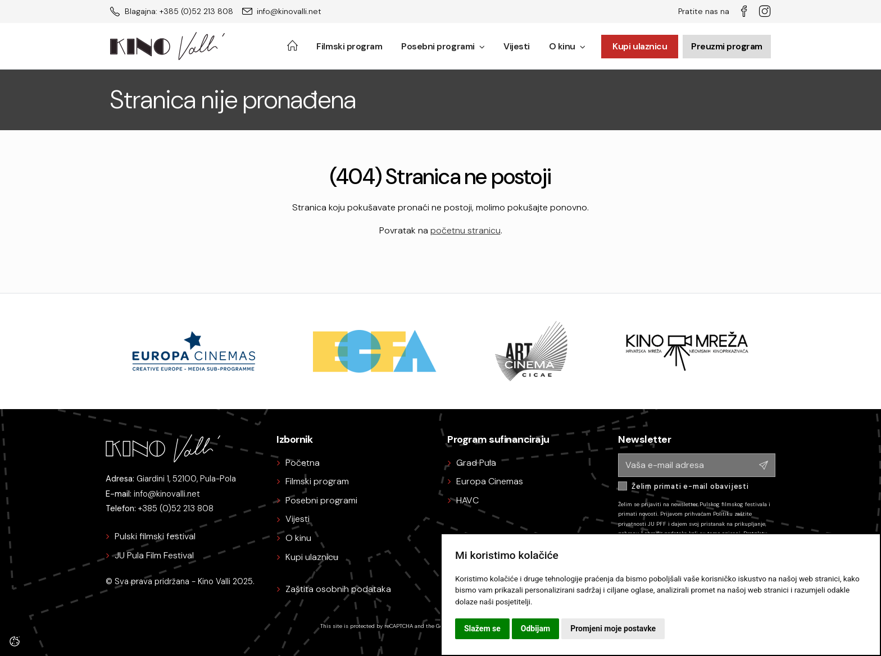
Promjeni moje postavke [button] (613, 628)
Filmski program (349, 46)
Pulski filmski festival (155, 536)
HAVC (467, 500)
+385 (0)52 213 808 (176, 508)
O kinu (567, 46)
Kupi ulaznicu (639, 46)
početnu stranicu (465, 230)
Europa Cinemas (489, 481)
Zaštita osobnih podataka (338, 589)
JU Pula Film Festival (154, 555)
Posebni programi (442, 46)
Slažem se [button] (482, 628)
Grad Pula (476, 463)
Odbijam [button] (535, 628)
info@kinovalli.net (167, 493)
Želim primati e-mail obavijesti (690, 486)
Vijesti (516, 46)
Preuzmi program (726, 46)
